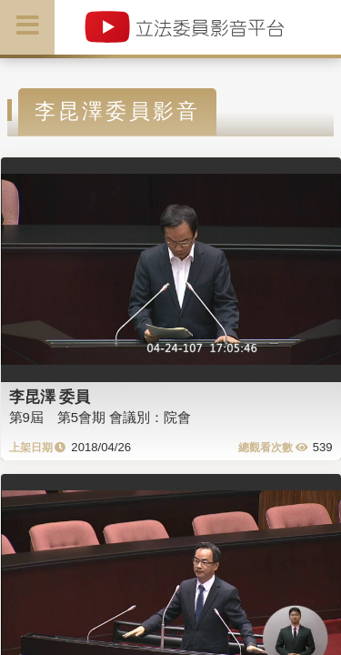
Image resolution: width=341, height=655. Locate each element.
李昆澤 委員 (50, 396)
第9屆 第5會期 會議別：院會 (100, 417)
